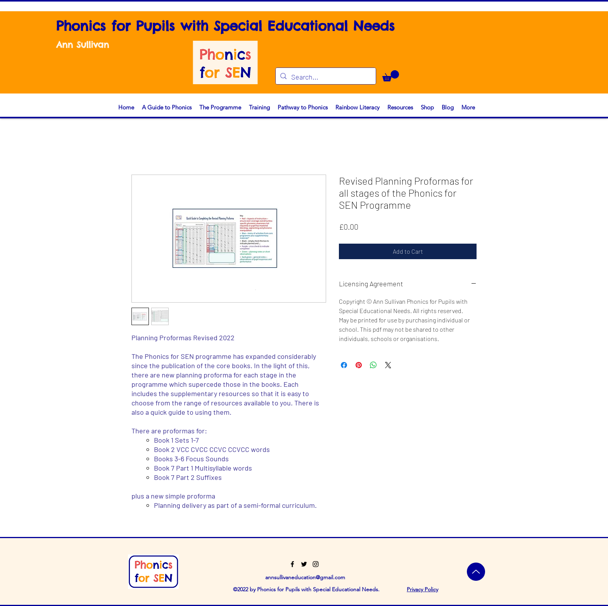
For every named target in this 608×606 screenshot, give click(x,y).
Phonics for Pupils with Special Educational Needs (225, 25)
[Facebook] (292, 564)
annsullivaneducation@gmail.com (305, 577)
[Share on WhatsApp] (373, 365)
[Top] (476, 572)
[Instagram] (316, 564)
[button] (390, 75)
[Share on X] (388, 365)
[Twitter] (304, 564)
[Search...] (325, 77)
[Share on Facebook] (344, 365)
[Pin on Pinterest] (358, 365)
